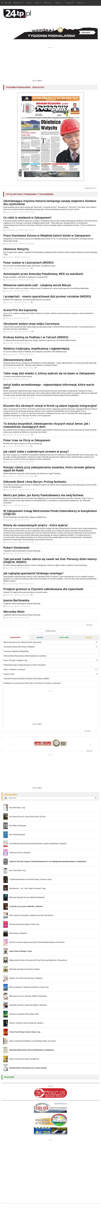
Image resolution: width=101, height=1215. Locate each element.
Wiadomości (18, 3)
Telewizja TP (69, 3)
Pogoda (88, 637)
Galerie (40, 637)
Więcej (80, 3)
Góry (29, 3)
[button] (10, 741)
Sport (38, 3)
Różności (48, 3)
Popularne (64, 637)
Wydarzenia (10, 790)
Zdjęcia (58, 3)
